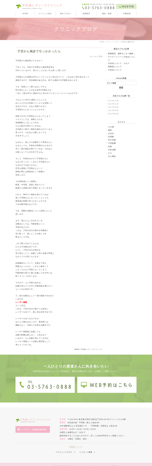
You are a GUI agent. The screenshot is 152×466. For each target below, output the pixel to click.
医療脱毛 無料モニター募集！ (121, 53)
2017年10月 (113, 107)
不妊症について (115, 70)
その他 (111, 127)
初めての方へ (66, 13)
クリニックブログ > (66, 447)
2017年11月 (113, 104)
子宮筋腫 (112, 143)
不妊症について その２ (118, 63)
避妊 (110, 130)
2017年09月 (113, 110)
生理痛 (111, 137)
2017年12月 (113, 101)
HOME (25, 13)
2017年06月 (113, 114)
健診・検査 (107, 13)
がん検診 (112, 156)
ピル (110, 153)
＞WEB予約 (33, 462)
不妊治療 (112, 150)
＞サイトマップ (21, 462)
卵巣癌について (115, 67)
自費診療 (127, 13)
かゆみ (111, 133)
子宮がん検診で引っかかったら (39, 51)
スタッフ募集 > (88, 447)
